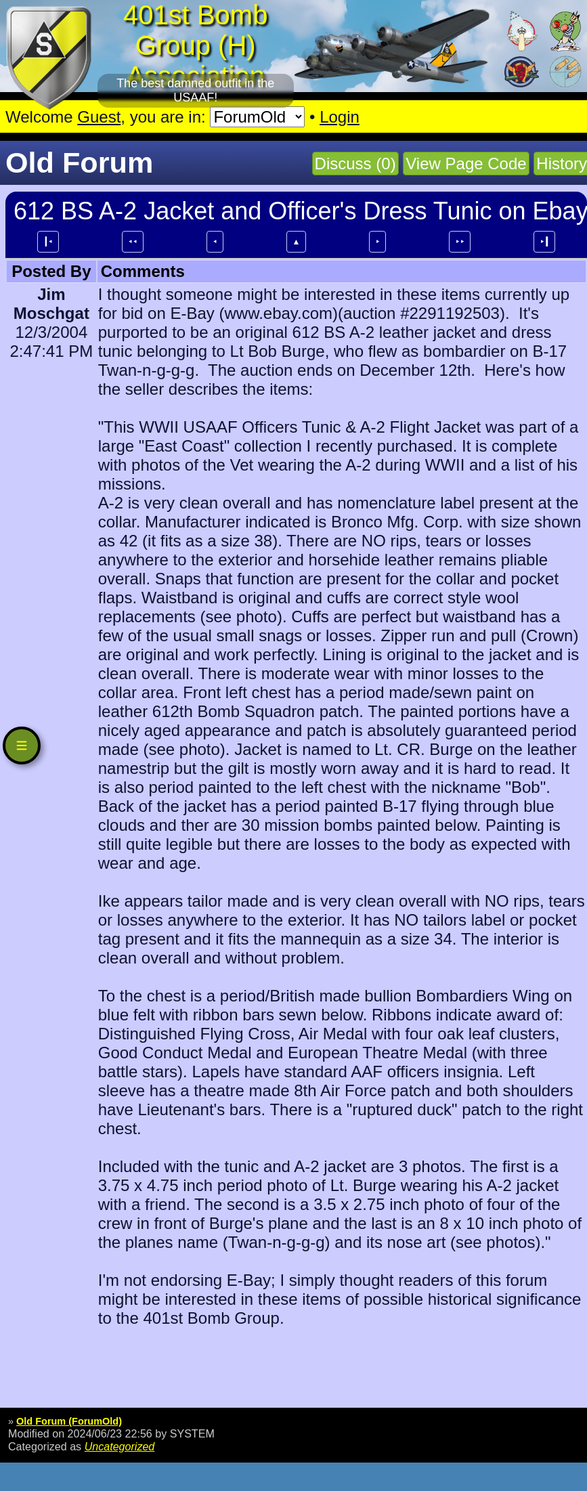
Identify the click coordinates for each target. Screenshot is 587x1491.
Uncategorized (120, 1446)
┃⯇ (48, 241)
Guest (99, 117)
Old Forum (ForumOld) (69, 1421)
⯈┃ (544, 241)
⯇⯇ (132, 241)
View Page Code (466, 163)
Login (340, 117)
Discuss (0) (355, 163)
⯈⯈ (459, 241)
